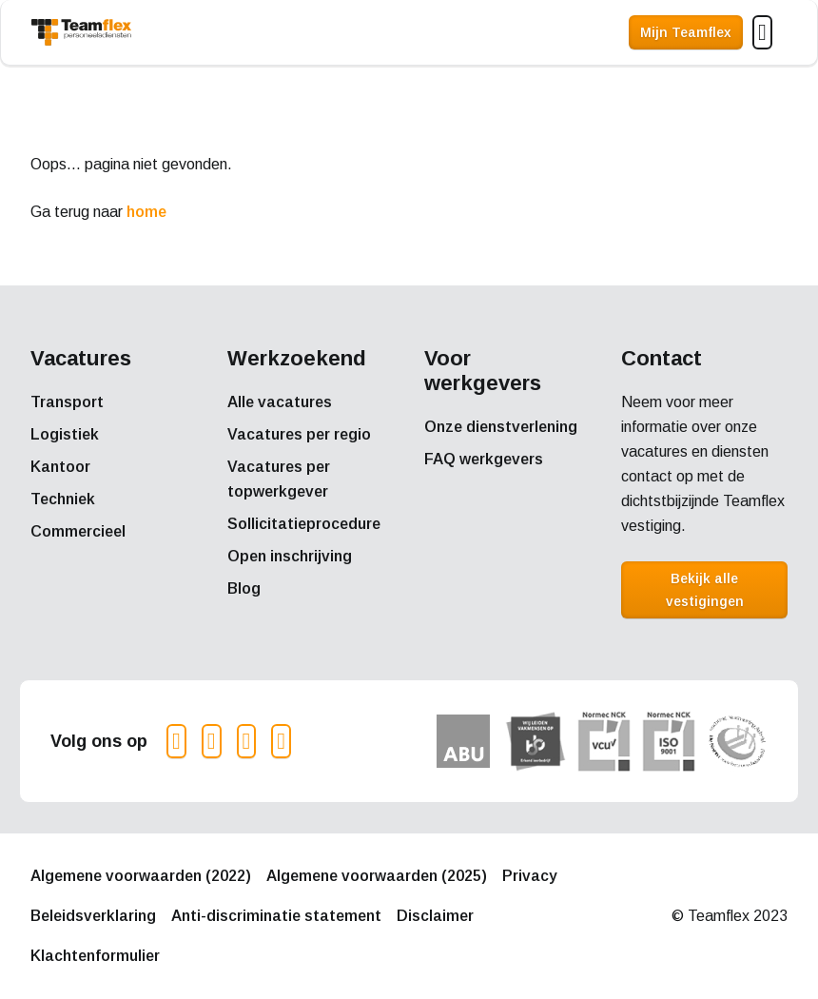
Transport (67, 402)
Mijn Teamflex (685, 32)
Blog (244, 588)
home (146, 212)
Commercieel (78, 531)
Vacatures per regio (299, 434)
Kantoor (60, 467)
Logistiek (64, 434)
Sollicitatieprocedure (303, 524)
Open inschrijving (289, 556)
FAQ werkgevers (483, 459)
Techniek (62, 499)
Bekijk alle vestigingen (705, 590)
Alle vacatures (279, 402)
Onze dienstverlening (500, 427)
